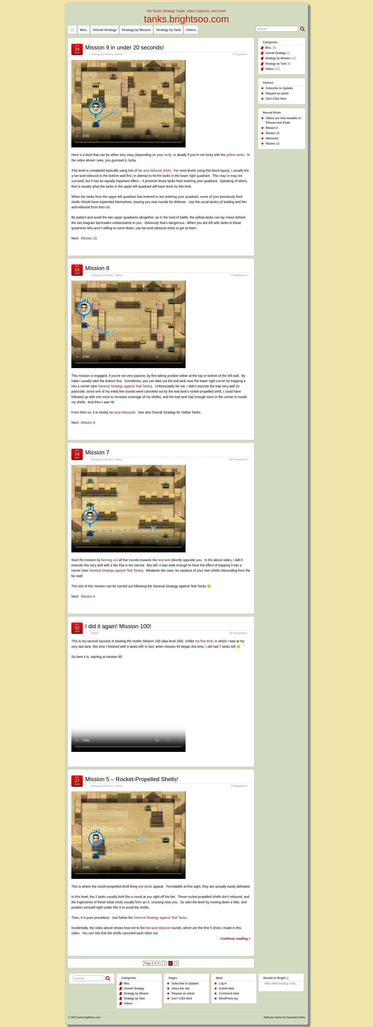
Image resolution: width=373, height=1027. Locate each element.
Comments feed (229, 993)
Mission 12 (272, 143)
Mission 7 (97, 452)
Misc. (84, 30)
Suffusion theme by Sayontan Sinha (284, 1017)
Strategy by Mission (136, 30)
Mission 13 (272, 133)
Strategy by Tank (168, 30)
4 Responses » (239, 275)
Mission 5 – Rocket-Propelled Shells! (131, 779)
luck (167, 155)
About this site (180, 988)
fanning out (109, 560)
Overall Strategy (104, 30)
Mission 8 (97, 268)
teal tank (164, 560)
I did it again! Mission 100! (118, 626)
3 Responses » (239, 785)
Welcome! (272, 138)
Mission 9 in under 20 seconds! (124, 47)
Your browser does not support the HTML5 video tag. (128, 103)
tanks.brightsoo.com (186, 19)
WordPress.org (228, 998)
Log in (223, 983)
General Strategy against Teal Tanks (124, 386)
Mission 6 (272, 128)
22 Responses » (239, 633)
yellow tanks (235, 155)
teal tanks (145, 886)
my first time (204, 641)
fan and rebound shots (154, 170)
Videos (191, 30)
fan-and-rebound (158, 928)
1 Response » (240, 54)
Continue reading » (235, 938)
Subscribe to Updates (279, 88)
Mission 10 (89, 238)
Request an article (277, 93)
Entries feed (226, 988)
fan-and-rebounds (122, 412)
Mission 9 (88, 422)
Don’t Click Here (276, 98)
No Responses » (238, 459)
